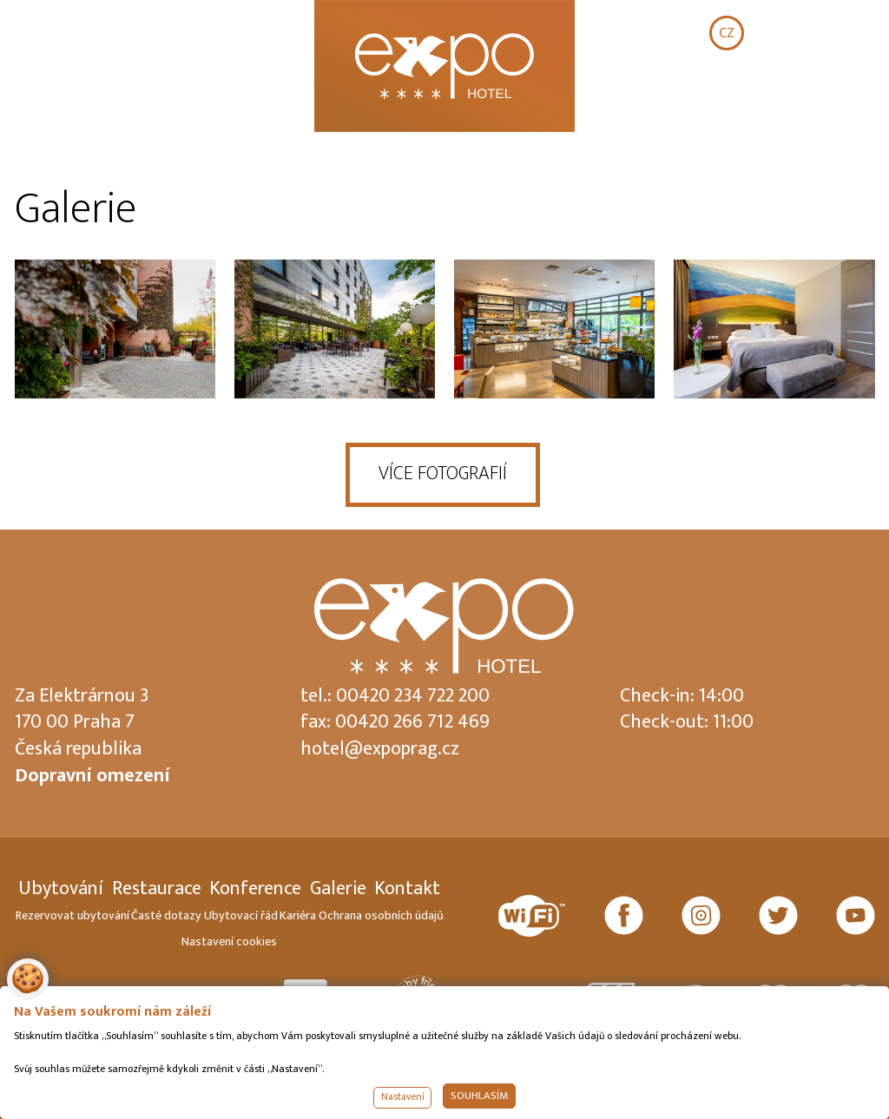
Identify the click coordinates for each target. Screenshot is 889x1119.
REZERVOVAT (792, 100)
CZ (726, 33)
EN (780, 33)
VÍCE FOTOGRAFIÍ (443, 473)
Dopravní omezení (92, 776)
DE (834, 33)
